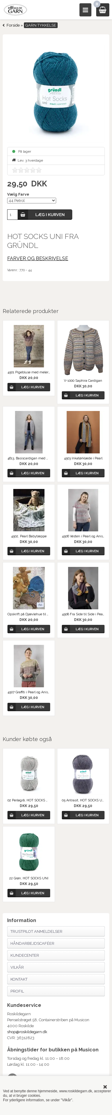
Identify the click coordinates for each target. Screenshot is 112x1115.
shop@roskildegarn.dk (27, 1032)
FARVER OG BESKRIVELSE (37, 258)
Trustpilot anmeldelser (36, 931)
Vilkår (17, 967)
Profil (17, 991)
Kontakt (18, 979)
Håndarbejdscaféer (32, 943)
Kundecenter (24, 955)
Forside (13, 25)
